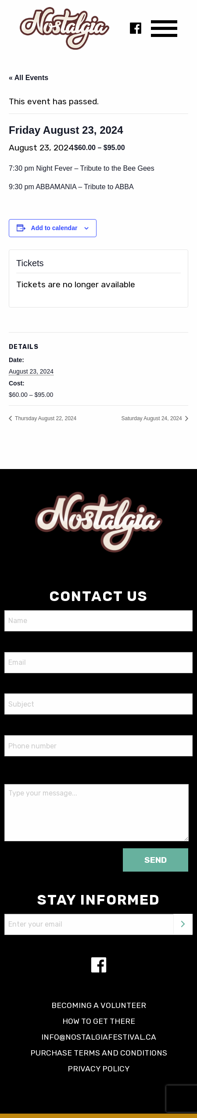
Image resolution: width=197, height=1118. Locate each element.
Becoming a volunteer (98, 1005)
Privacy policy (99, 1068)
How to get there (98, 1021)
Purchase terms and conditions (98, 1052)
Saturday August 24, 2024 (152, 418)
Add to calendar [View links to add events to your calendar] (54, 227)
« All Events (28, 77)
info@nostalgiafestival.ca (98, 1037)
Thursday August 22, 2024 (45, 418)
